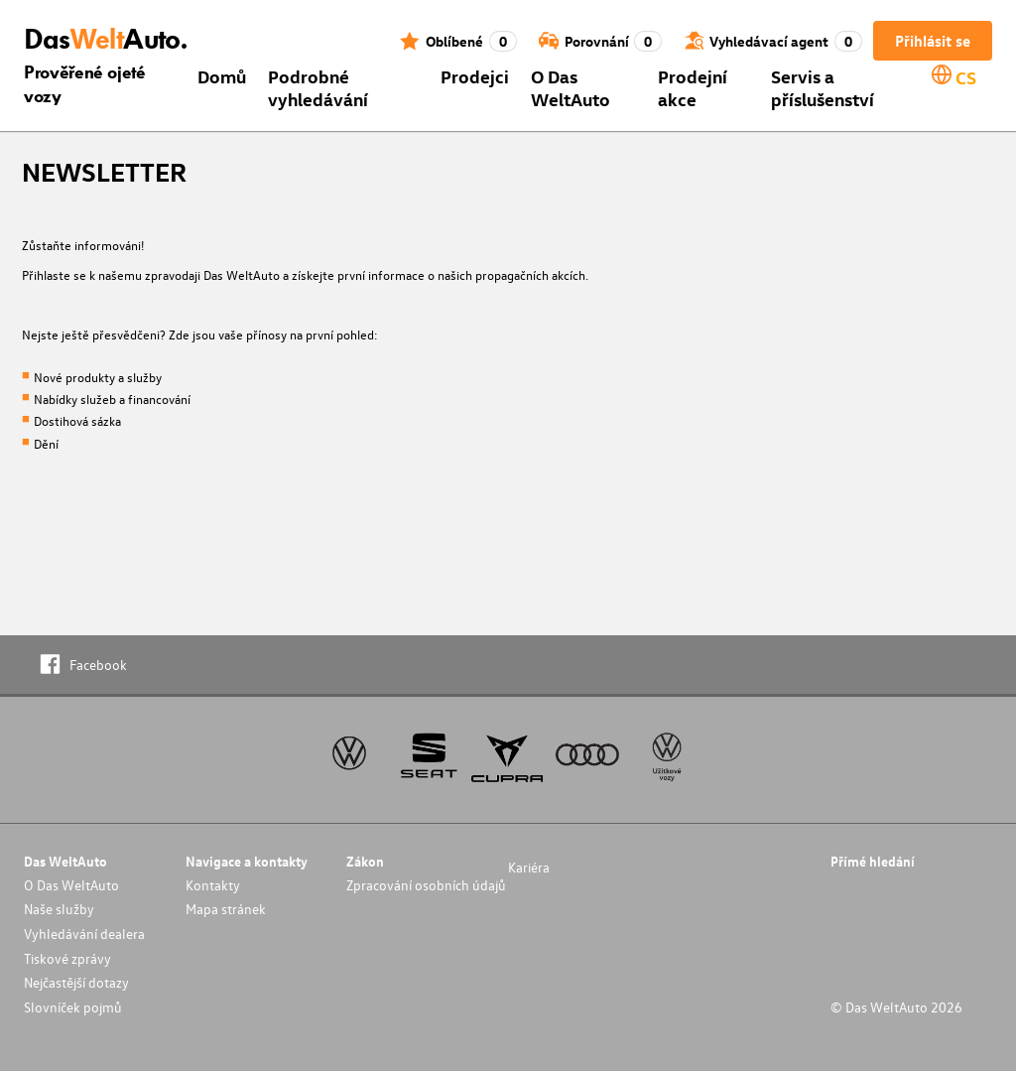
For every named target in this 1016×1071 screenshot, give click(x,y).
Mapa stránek (226, 908)
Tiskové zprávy (67, 958)
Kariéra (529, 867)
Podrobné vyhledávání (318, 87)
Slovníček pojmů (73, 1007)
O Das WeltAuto (570, 87)
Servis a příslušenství (822, 87)
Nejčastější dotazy (76, 982)
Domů (221, 76)
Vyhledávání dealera (84, 933)
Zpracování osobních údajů (426, 884)
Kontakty (213, 884)
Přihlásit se (932, 41)
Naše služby (59, 908)
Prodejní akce (692, 87)
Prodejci (475, 76)
